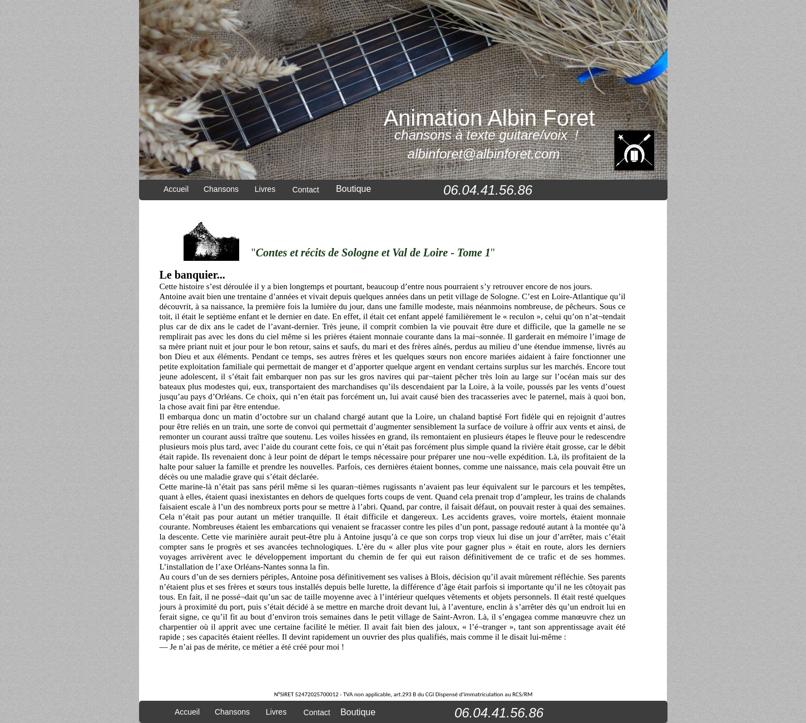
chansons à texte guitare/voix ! (486, 134)
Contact (305, 189)
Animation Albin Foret (489, 118)
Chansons (221, 189)
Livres (265, 189)
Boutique (353, 189)
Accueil (176, 189)
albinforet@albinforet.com (484, 153)
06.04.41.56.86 (487, 189)
